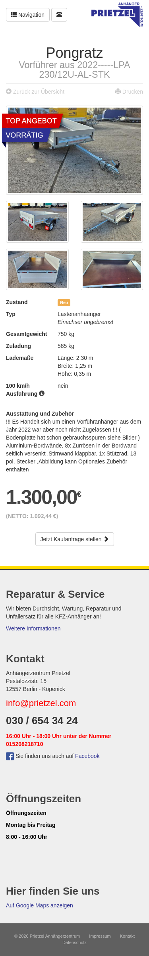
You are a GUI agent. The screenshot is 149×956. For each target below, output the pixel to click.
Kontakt (127, 936)
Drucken (132, 91)
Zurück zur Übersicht (38, 91)
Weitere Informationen (33, 628)
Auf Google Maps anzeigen (39, 905)
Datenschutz (74, 942)
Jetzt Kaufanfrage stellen (75, 539)
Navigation (28, 15)
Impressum (99, 936)
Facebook (87, 756)
